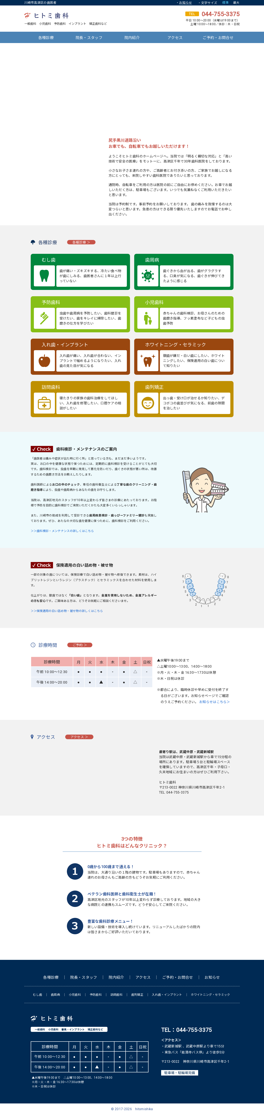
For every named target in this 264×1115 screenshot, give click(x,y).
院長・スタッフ (89, 37)
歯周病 (55, 994)
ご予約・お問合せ (218, 37)
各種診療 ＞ (82, 242)
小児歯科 (75, 994)
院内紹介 (132, 37)
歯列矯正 (137, 994)
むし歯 (37, 994)
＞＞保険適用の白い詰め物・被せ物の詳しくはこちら (67, 611)
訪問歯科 (116, 994)
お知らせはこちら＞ (214, 702)
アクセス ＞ (80, 737)
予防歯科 (96, 994)
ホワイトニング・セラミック (210, 994)
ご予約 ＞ (80, 645)
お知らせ (185, 3)
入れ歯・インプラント (167, 994)
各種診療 (46, 37)
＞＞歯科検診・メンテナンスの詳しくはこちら (62, 531)
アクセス (175, 37)
